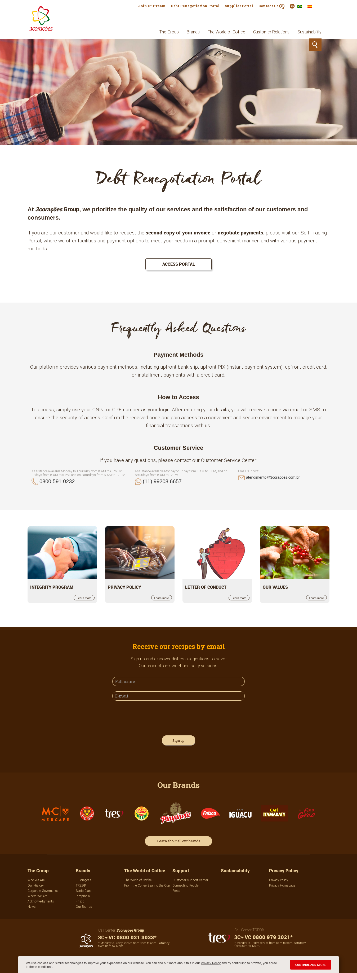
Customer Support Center (190, 880)
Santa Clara (84, 891)
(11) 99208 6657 (162, 481)
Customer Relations (271, 31)
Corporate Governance (43, 891)
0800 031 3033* (127, 937)
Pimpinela (83, 896)
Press (176, 891)
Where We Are (37, 896)
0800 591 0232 (57, 481)
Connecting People (185, 885)
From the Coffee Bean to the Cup (147, 885)
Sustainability (309, 31)
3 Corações (83, 880)
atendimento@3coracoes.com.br (273, 477)
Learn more (84, 598)
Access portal (178, 264)
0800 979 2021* (263, 937)
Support (180, 870)
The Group (169, 31)
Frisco (80, 901)
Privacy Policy (211, 963)
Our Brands (84, 907)
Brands (193, 31)
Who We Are (36, 880)
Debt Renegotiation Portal (195, 5)
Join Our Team (152, 5)
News (31, 907)
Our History (36, 885)
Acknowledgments (41, 901)
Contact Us (271, 6)
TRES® (81, 885)
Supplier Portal (239, 5)
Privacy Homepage (282, 885)
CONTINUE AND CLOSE (310, 965)
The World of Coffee (226, 31)
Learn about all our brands (178, 841)
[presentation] (152, 717)
